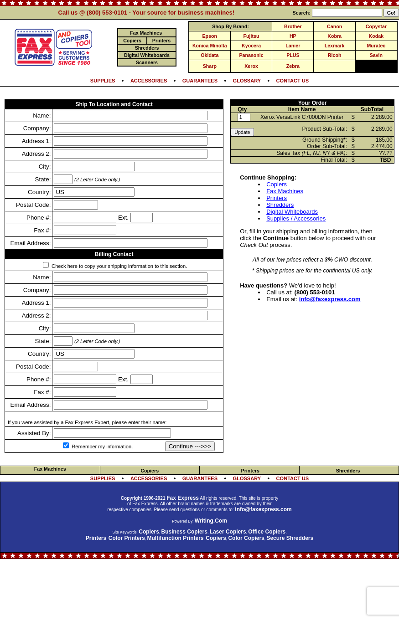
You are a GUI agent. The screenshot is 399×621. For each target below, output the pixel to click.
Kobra (334, 36)
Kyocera (251, 45)
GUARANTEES (200, 80)
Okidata (209, 55)
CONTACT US (292, 80)
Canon (334, 26)
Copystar (376, 26)
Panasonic (251, 55)
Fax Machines (284, 191)
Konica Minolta (209, 45)
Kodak (376, 36)
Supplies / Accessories (296, 218)
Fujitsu (251, 36)
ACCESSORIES (148, 80)
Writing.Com (211, 521)
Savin (376, 55)
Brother (292, 26)
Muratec (376, 45)
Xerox (251, 66)
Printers (276, 198)
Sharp (210, 66)
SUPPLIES (102, 80)
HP (293, 36)
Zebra (293, 66)
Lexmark (335, 45)
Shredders (280, 204)
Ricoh (335, 55)
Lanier (292, 45)
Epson (210, 36)
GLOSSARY (247, 80)
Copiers (276, 184)
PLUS (292, 55)
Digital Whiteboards (292, 211)
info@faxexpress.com (330, 299)
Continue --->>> (190, 446)
